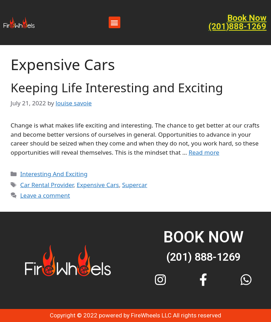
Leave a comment (45, 195)
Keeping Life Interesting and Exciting (117, 87)
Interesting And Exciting (54, 174)
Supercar (134, 185)
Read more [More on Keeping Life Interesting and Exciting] (203, 152)
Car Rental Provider (46, 185)
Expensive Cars (98, 185)
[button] (114, 22)
